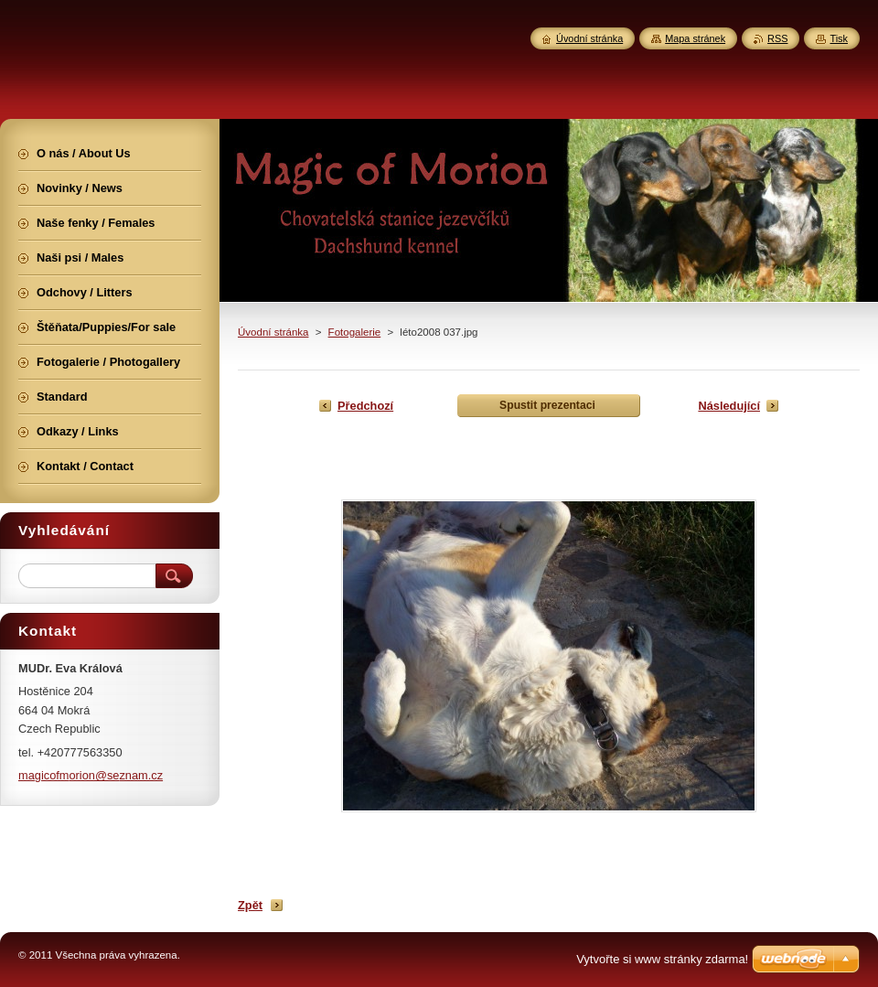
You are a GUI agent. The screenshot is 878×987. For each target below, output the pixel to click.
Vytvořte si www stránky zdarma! (662, 959)
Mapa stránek (695, 38)
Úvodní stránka (273, 332)
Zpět (250, 905)
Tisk (839, 38)
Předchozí (365, 406)
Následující (729, 406)
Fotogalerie (354, 332)
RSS (777, 38)
